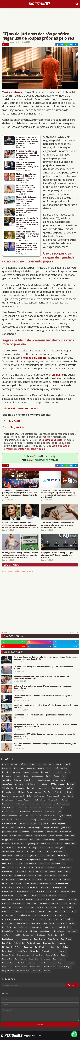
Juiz (32, 907)
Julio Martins (6, 768)
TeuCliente (31, 963)
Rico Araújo (46, 951)
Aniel (33, 851)
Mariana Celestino (8, 812)
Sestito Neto (33, 959)
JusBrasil (70, 788)
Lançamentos (19, 768)
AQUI (34, 456)
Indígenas (29, 899)
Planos (29, 792)
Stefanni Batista (7, 963)
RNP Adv (18, 947)
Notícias (5, 45)
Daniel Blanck (34, 804)
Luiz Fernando (39, 796)
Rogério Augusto (23, 955)
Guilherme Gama (36, 808)
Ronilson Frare (38, 955)
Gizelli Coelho (22, 808)
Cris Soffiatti (6, 780)
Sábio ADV (20, 963)
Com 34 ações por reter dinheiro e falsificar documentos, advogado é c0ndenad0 (27, 165)
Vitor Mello (48, 792)
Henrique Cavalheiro (50, 828)
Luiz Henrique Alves (44, 919)
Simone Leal (45, 959)
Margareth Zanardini (67, 923)
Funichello (21, 828)
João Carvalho (7, 907)
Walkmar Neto (40, 800)
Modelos (35, 772)
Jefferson (45, 784)
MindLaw (33, 931)
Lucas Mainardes (60, 915)
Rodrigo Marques (60, 951)
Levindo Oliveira (24, 915)
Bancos (64, 800)
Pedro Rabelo (19, 943)
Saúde (48, 776)
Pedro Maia (6, 943)
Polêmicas (23, 764)
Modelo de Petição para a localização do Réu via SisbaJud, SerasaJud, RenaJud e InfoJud (26, 200)
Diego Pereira (21, 871)
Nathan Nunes (59, 931)
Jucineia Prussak (18, 796)
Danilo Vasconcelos (36, 867)
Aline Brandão (53, 800)
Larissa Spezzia (37, 832)
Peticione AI (37, 812)
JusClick (70, 907)
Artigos (14, 764)
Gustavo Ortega (34, 828)
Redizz (65, 947)
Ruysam (64, 955)
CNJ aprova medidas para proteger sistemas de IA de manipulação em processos (57, 554)
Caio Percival (7, 820)
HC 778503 (14, 421)
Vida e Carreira (7, 788)
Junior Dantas (51, 907)
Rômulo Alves (7, 959)
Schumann (71, 784)
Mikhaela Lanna (21, 931)
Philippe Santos (7, 840)
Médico (21, 792)
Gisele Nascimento (68, 891)
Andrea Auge (7, 784)
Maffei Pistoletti (66, 919)
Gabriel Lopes (7, 891)
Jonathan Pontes (56, 903)
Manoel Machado (53, 796)
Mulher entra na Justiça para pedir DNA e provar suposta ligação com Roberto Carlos (26, 177)
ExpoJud (5, 883)
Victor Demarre (49, 967)
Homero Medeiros (49, 895)
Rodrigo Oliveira (8, 955)
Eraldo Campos (24, 879)
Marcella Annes (7, 923)
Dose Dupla (57, 820)
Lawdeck (57, 911)
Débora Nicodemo (9, 824)
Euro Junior (31, 788)
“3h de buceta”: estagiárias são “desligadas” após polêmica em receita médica (43, 668)
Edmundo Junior (64, 871)
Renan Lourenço (49, 840)
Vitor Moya (33, 848)
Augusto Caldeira (64, 816)
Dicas (51, 764)
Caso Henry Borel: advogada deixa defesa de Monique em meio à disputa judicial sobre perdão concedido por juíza (20, 524)
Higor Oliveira (29, 780)
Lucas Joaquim (65, 832)
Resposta (5, 844)
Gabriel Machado (22, 891)
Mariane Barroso (16, 836)
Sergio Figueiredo (8, 848)
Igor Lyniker (65, 828)
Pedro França (66, 939)
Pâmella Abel (7, 947)
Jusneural (5, 911)
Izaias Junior (31, 903)
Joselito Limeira (58, 788)
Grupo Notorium (22, 895)
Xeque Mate (36, 971)
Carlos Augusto (48, 859)
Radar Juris (28, 947)
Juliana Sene (24, 832)
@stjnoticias (14, 92)
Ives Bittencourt (18, 903)
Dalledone (16, 772)
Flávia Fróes (20, 887)
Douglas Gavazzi (35, 871)
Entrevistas (20, 788)
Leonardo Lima (51, 832)
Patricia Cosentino (8, 939)
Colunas (19, 863)
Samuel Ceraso (20, 959)
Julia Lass (39, 907)
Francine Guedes (8, 828)
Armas (67, 772)
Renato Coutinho (8, 951)
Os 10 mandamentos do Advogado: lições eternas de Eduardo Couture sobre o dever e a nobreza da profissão (27, 141)
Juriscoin (17, 776)
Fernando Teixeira (61, 883)
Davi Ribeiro (45, 820)
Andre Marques (22, 851)
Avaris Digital (19, 855)
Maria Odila (6, 927)
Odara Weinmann (55, 836)
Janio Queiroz (50, 808)
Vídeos (56, 776)
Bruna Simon (7, 859)
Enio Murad (23, 824)
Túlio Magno (69, 963)
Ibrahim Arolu (7, 899)
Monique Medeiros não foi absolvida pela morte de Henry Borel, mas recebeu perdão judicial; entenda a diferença (27, 222)
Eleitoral (67, 764)
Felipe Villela (43, 824)
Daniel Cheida (21, 867)
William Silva (59, 792)
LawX (60, 808)
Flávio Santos (32, 887)
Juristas (61, 907)
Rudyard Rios (70, 844)
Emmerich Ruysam (8, 879)
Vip (44, 764)
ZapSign (47, 971)
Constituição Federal (52, 439)
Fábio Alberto (45, 887)
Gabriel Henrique (59, 887)
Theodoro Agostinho (23, 800)
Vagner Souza (7, 967)
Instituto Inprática (43, 899)
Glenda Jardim (7, 895)
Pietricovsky (49, 812)
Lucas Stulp (6, 919)
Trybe (59, 812)
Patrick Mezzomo (25, 939)
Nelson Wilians (40, 836)
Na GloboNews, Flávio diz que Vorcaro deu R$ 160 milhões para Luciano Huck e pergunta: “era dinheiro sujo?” (27, 247)
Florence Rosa (7, 887)
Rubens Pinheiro (52, 955)
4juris (42, 848)
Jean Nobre (43, 903)
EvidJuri (33, 824)
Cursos (25, 772)
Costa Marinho (7, 867)
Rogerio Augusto (32, 844)
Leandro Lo (19, 784)
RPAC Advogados (57, 784)
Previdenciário (22, 840)
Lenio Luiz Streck (69, 911)
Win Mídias (24, 816)
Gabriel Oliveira (8, 808)
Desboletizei (51, 867)
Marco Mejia (35, 923)
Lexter (35, 915)
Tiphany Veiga (57, 963)
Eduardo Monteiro (35, 875)
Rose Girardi (45, 844)
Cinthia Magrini (21, 804)
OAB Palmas (6, 935)
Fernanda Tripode (47, 772)
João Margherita (21, 907)
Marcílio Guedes (37, 776)
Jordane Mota (70, 903)
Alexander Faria (8, 851)
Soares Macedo (59, 959)
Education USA (50, 875)
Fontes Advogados (58, 824)
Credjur (69, 792)
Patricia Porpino (24, 812)
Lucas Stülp (18, 919)
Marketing (5, 772)
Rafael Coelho (55, 947)
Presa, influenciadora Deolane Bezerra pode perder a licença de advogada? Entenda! (25, 189)
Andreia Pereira (49, 816)
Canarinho (18, 820)
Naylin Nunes (71, 931)
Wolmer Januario (59, 780)
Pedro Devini (69, 836)
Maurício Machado (64, 927)
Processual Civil (49, 943)
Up (48, 768)
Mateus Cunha (36, 927)
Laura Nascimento (44, 911)
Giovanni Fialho (52, 891)
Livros (26, 776)
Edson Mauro (7, 875)
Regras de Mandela (34, 357)
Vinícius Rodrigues (64, 967)
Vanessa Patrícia (21, 967)
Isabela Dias (72, 899)
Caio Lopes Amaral (33, 859)
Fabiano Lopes (43, 788)
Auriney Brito (7, 855)
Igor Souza (19, 899)
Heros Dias (35, 895)
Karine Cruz (30, 911)
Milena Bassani (7, 800)
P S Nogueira (52, 935)
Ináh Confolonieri (58, 899)
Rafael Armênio (40, 947)
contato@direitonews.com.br (31, 448)
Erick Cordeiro (50, 879)
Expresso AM (16, 883)
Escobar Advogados (61, 804)
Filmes (60, 772)
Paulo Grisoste (39, 939)
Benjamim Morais (34, 855)
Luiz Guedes (29, 919)
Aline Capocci (36, 816)
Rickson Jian (34, 951)
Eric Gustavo (37, 879)
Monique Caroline (8, 792)
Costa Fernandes (58, 863)
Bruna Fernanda (49, 855)
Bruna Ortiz (62, 855)
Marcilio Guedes (22, 923)
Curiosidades (35, 764)
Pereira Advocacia (33, 943)
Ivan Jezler (6, 903)
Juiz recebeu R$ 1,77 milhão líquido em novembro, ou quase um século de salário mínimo (44, 735)
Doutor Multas (49, 871)
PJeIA (62, 935)
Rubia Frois (58, 844)
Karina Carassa (17, 911)
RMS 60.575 (56, 374)
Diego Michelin (7, 871)
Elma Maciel (63, 875)
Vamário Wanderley (9, 816)
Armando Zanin (43, 851)
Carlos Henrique (31, 820)
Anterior (7, 632)
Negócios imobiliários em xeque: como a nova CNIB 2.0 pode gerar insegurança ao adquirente (27, 154)
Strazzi (58, 764)
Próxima (73, 632)
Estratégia (5, 796)
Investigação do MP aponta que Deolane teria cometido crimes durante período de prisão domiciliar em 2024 (20, 554)
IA (59, 895)
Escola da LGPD (64, 879)
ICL (65, 895)
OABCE (17, 935)
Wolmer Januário (23, 971)
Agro (63, 776)
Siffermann (22, 848)
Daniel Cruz (46, 804)
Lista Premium (46, 915)
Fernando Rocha (46, 883)
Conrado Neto (30, 863)
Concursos (31, 768)
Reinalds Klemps (32, 784)
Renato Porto (22, 951)
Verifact (38, 792)
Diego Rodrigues (44, 780)
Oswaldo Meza (28, 935)
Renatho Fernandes (65, 840)
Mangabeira (6, 776)
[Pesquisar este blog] (33, 985)
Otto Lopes (41, 935)
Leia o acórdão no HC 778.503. (20, 408)
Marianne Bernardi (20, 927)
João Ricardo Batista (9, 832)
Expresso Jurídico (30, 883)
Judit (29, 796)
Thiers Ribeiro (43, 963)
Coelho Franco (7, 863)
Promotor (61, 943)
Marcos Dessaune (49, 923)
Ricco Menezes (17, 844)
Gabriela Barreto (37, 891)
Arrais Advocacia (59, 851)
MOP (56, 919)
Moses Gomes (45, 931)
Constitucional (44, 863)
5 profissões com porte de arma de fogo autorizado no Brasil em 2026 (27, 211)
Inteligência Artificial (60, 768)
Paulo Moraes (53, 939)
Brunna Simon (7, 804)
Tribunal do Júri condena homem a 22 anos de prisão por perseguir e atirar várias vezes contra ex (57, 524)
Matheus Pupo (49, 927)
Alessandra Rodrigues (55, 848)
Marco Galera (68, 796)
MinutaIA (29, 836)
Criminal (41, 768)
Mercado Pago (7, 931)
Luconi (4, 836)
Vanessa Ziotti (35, 967)
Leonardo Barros (8, 915)
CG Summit (19, 859)
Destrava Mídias (65, 867)
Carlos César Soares (64, 859)
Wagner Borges (8, 971)
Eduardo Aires (20, 875)
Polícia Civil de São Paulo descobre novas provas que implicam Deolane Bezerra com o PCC (27, 235)
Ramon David (35, 840)
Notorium (17, 780)
